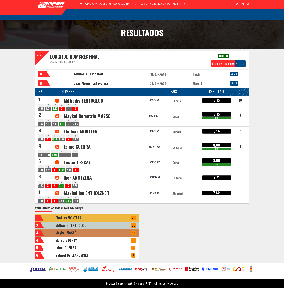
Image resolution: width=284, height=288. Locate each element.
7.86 (41, 108)
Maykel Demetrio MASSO (87, 115)
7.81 (47, 155)
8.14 (54, 139)
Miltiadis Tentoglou (88, 73)
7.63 (41, 185)
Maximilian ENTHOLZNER (86, 192)
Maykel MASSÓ (66, 232)
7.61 (40, 155)
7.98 (54, 124)
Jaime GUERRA (77, 146)
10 (240, 100)
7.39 (61, 201)
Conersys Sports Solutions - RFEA (133, 283)
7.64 (41, 124)
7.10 (75, 201)
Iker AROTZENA (78, 177)
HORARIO (229, 63)
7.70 (75, 185)
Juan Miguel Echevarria (91, 83)
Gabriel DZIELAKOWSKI (71, 255)
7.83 (69, 170)
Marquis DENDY (66, 240)
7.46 (41, 201)
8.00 (61, 170)
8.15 (55, 108)
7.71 (61, 185)
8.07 (48, 108)
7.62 (75, 124)
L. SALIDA (217, 63)
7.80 (41, 139)
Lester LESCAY (77, 162)
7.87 (47, 124)
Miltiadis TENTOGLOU (83, 100)
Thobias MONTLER (81, 131)
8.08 (54, 155)
